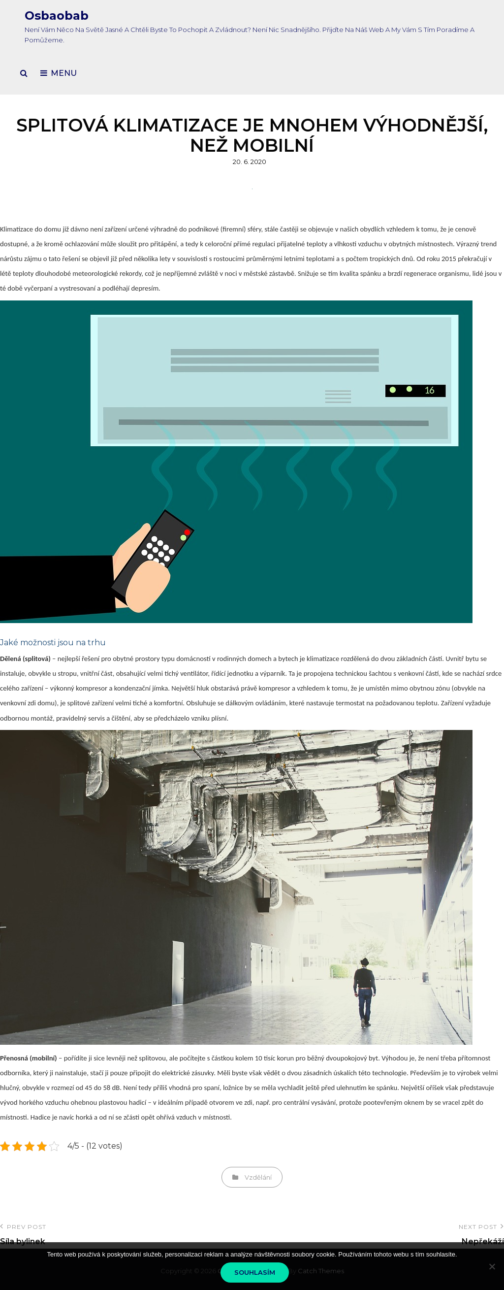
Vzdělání (258, 1177)
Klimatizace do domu (30, 229)
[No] (492, 1266)
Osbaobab (57, 15)
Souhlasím (254, 1272)
